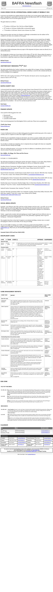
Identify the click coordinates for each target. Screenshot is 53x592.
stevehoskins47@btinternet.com (36, 174)
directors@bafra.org (5, 155)
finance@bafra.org (25, 95)
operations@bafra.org (6, 62)
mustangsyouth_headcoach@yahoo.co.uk (11, 194)
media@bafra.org (5, 227)
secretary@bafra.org (5, 105)
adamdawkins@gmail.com (38, 179)
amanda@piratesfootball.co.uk (42, 184)
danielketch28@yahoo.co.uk (7, 169)
